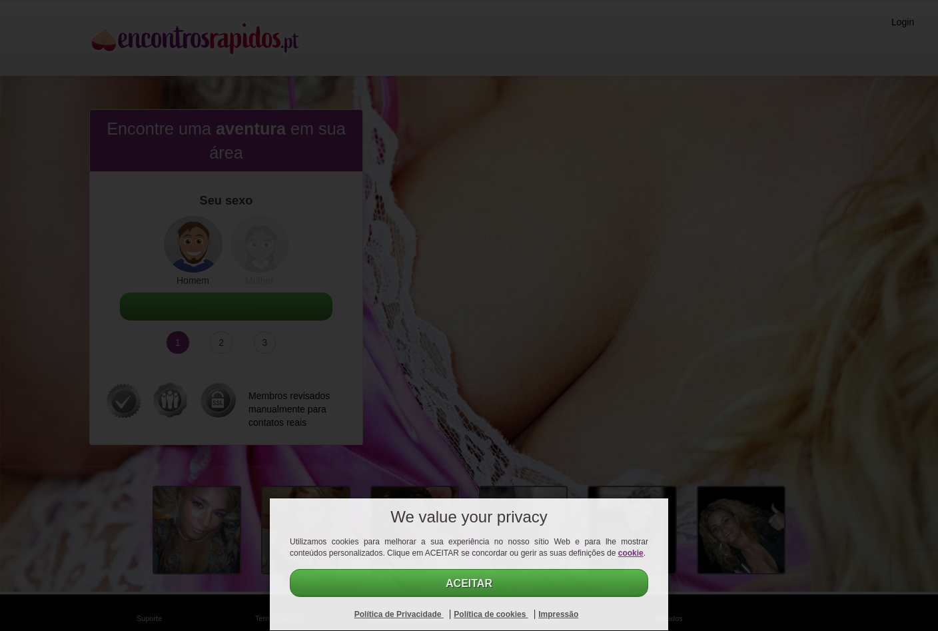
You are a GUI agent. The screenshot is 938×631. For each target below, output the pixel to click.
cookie (631, 553)
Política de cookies (491, 614)
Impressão (558, 614)
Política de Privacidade (399, 614)
